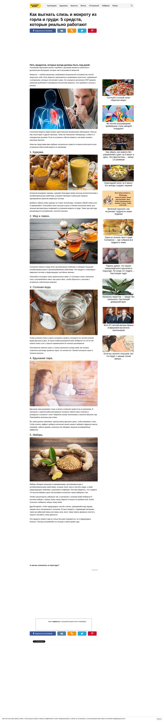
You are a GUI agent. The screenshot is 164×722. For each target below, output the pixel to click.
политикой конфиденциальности (115, 718)
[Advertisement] (45, 49)
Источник (95, 570)
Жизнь (83, 6)
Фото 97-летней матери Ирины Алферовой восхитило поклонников (118, 327)
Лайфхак (106, 6)
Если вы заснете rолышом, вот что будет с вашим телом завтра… (118, 356)
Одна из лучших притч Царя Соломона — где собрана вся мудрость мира (118, 240)
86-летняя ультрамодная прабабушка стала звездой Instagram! (119, 126)
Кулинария (51, 6)
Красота (74, 6)
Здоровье (63, 6)
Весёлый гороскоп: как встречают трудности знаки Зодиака (118, 211)
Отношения (94, 6)
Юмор (115, 6)
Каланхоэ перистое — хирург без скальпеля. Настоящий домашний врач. (118, 299)
